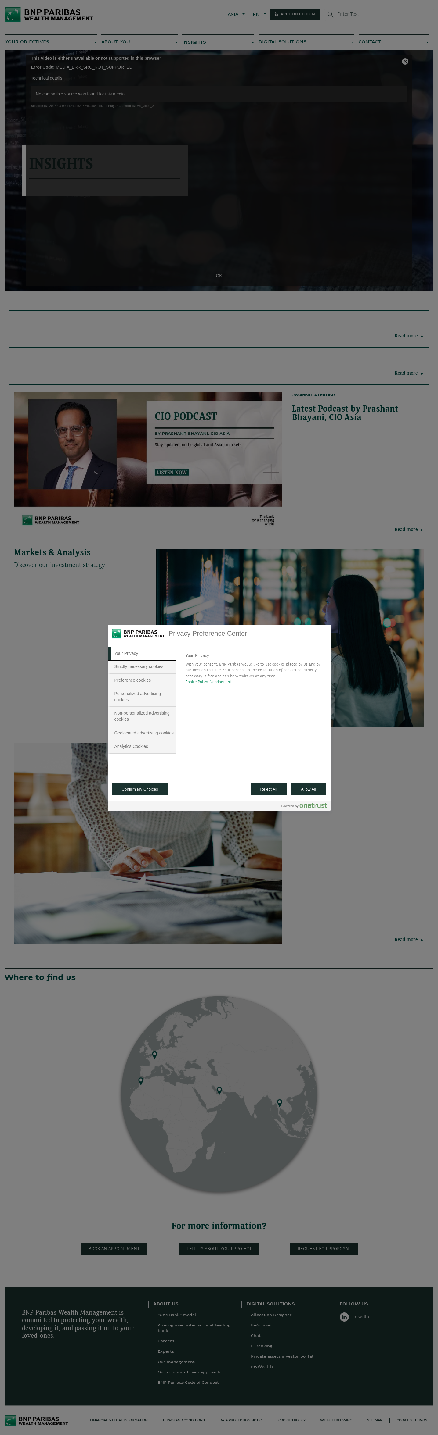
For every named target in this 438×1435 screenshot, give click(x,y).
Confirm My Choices (140, 789)
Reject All (268, 789)
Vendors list (220, 682)
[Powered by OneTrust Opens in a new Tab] (304, 807)
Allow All (308, 789)
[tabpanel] (255, 670)
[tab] (142, 653)
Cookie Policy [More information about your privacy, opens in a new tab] (197, 682)
